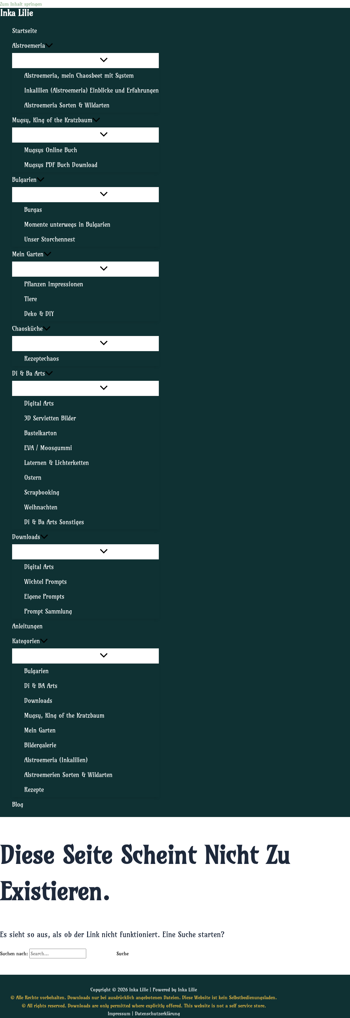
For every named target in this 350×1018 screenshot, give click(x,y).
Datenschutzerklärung (157, 1013)
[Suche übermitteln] (97, 953)
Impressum (119, 1013)
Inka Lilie (16, 13)
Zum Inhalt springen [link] (21, 4)
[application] (49, 45)
